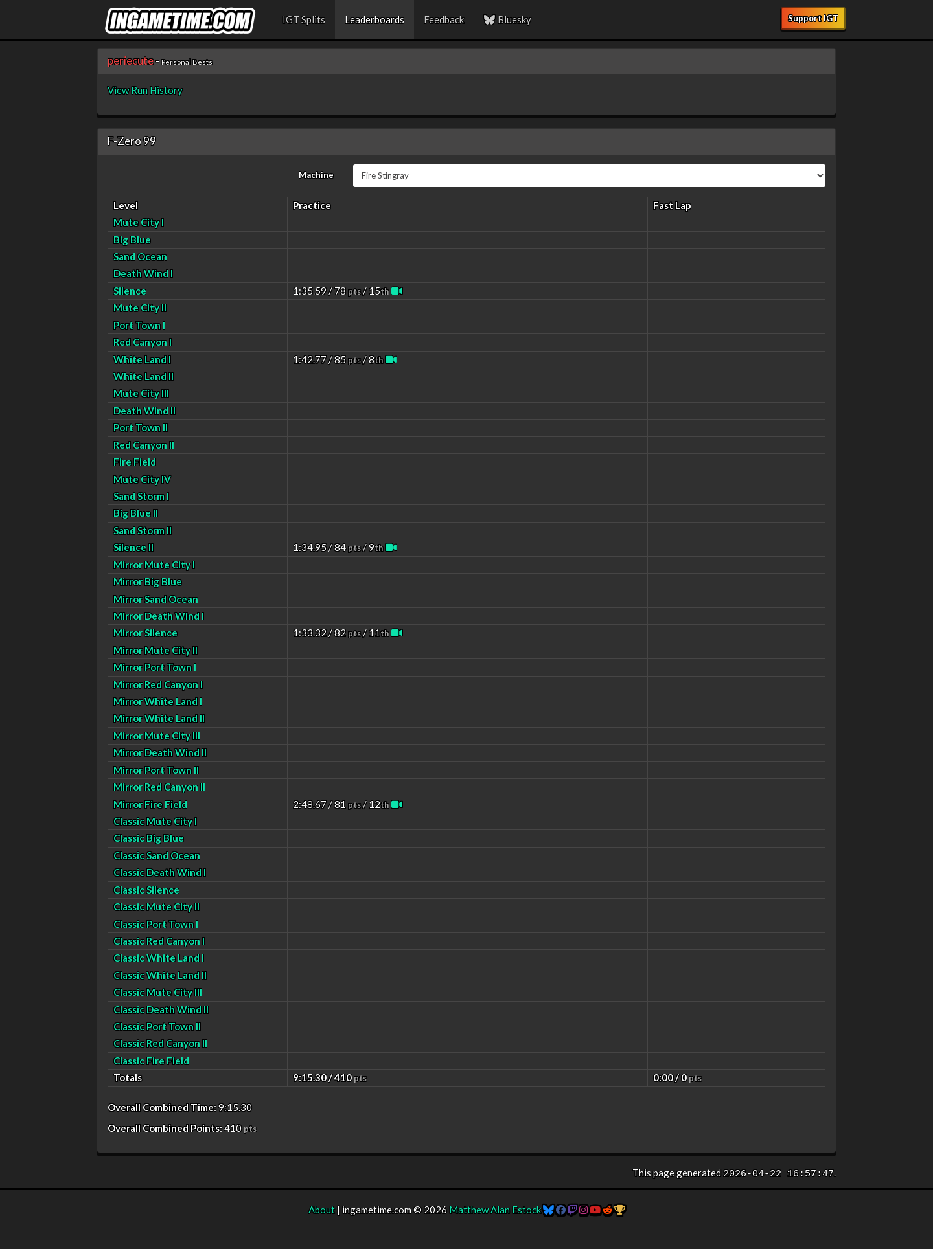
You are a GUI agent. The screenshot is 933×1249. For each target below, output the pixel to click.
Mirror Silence (145, 632)
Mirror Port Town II (156, 770)
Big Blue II (135, 513)
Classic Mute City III (157, 992)
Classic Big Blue (148, 838)
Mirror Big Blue (147, 581)
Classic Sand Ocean (156, 855)
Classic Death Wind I (159, 872)
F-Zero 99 (132, 141)
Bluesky (507, 19)
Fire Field (134, 461)
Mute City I (138, 222)
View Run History (145, 90)
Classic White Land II (160, 975)
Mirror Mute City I (154, 564)
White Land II (143, 376)
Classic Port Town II (157, 1026)
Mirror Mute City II (155, 650)
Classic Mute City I (155, 821)
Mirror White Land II (159, 718)
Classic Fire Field (151, 1060)
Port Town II (140, 427)
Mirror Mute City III (156, 735)
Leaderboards (374, 19)
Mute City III (141, 393)
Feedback (444, 19)
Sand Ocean (140, 256)
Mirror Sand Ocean (155, 599)
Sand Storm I (141, 496)
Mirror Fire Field (150, 804)
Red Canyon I (142, 342)
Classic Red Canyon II (160, 1043)
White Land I (142, 359)
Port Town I (139, 325)
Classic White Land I (158, 957)
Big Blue (132, 239)
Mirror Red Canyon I (158, 684)
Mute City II (140, 307)
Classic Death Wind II (161, 1009)
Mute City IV (142, 479)
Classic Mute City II (156, 906)
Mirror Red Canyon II (159, 787)
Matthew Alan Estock (495, 1209)
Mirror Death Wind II (160, 752)
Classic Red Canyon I (159, 941)
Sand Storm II (142, 530)
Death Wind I (143, 273)
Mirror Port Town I (154, 667)
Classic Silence (146, 889)
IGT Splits (303, 19)
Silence (129, 291)
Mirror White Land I (157, 701)
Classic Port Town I (155, 924)
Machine (316, 175)
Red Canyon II (143, 445)
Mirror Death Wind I (158, 616)
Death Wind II (144, 410)
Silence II (133, 547)
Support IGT (813, 18)
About (321, 1209)
